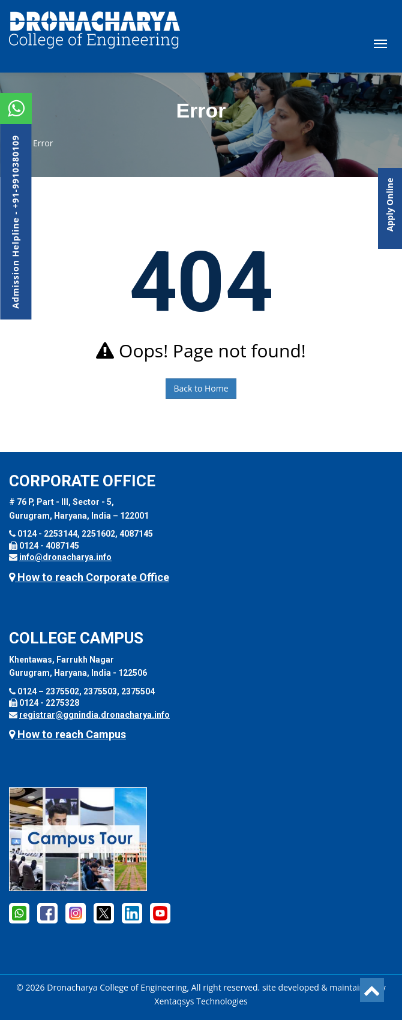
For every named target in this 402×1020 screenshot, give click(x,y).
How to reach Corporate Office (89, 577)
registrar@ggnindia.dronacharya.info (94, 715)
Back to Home (200, 388)
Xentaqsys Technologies (200, 1001)
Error (43, 143)
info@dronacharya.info (65, 557)
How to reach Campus (67, 734)
